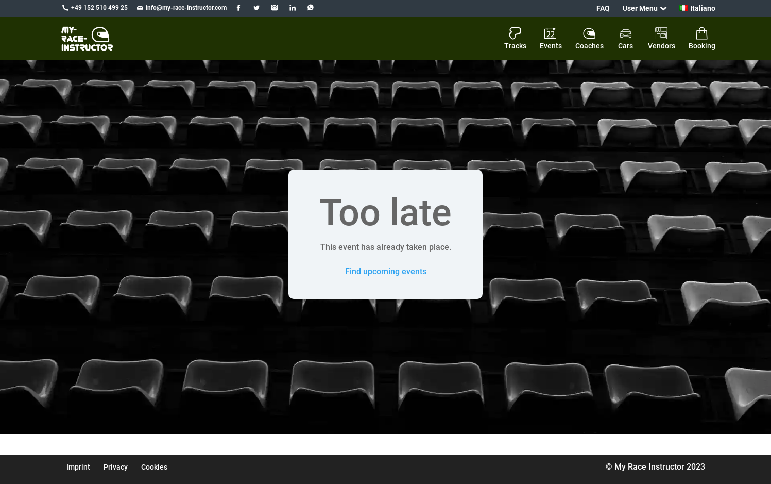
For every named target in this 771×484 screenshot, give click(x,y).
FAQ (603, 8)
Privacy (116, 467)
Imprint (78, 467)
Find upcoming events (385, 271)
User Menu (640, 8)
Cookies (154, 467)
